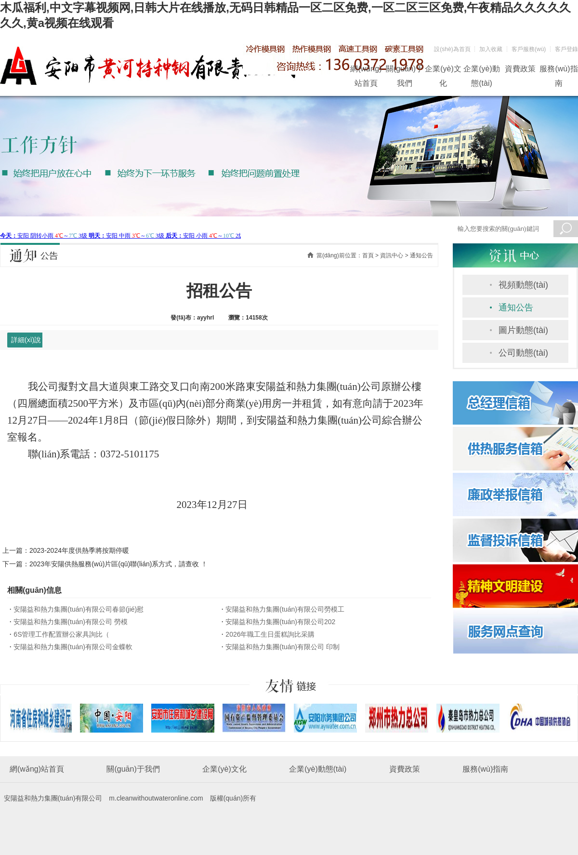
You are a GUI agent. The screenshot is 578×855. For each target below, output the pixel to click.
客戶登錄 (566, 49)
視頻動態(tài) (523, 285)
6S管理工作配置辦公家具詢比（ (61, 634)
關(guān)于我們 (404, 70)
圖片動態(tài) (523, 330)
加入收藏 (490, 49)
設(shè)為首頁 (452, 49)
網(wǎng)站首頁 (365, 70)
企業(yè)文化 (443, 70)
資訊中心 (391, 255)
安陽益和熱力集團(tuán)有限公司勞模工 (284, 609)
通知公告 (516, 307)
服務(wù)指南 (558, 70)
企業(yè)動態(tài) (481, 70)
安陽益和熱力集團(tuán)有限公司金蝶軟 (72, 647)
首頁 (368, 255)
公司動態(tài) (523, 353)
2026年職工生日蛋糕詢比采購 (270, 634)
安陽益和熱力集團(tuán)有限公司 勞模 (70, 622)
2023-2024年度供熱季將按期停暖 (79, 550)
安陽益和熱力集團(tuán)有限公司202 (280, 622)
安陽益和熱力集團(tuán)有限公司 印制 (282, 647)
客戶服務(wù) (529, 49)
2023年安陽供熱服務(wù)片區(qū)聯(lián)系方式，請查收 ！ (118, 564)
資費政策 (520, 69)
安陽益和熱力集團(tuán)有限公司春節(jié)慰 (78, 609)
